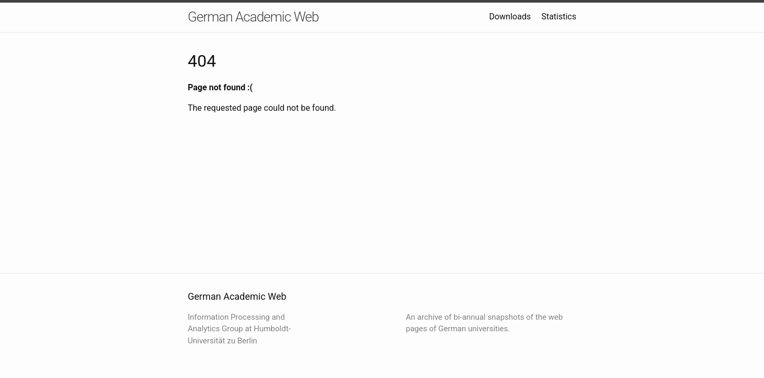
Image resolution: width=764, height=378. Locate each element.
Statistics (559, 17)
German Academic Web (253, 17)
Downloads (509, 17)
